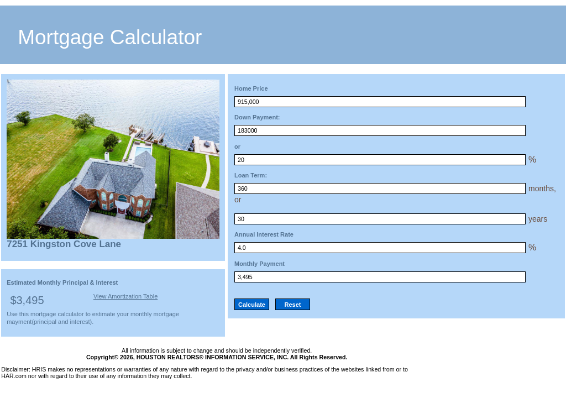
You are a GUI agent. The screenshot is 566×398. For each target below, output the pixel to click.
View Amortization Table (125, 296)
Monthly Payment (259, 263)
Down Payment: (257, 117)
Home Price (251, 88)
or (237, 146)
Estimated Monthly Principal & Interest (62, 282)
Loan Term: (250, 175)
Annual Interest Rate (264, 234)
